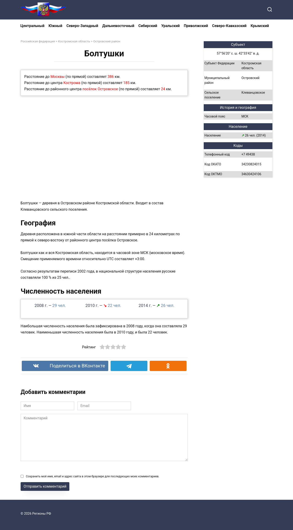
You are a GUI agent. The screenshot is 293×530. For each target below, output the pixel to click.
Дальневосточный (118, 26)
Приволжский (196, 26)
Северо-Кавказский (229, 26)
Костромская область (74, 41)
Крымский (260, 26)
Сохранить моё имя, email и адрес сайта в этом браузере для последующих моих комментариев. (92, 476)
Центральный (32, 26)
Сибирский (147, 26)
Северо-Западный (82, 26)
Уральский (170, 26)
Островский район (106, 41)
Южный (55, 26)
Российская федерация (38, 41)
